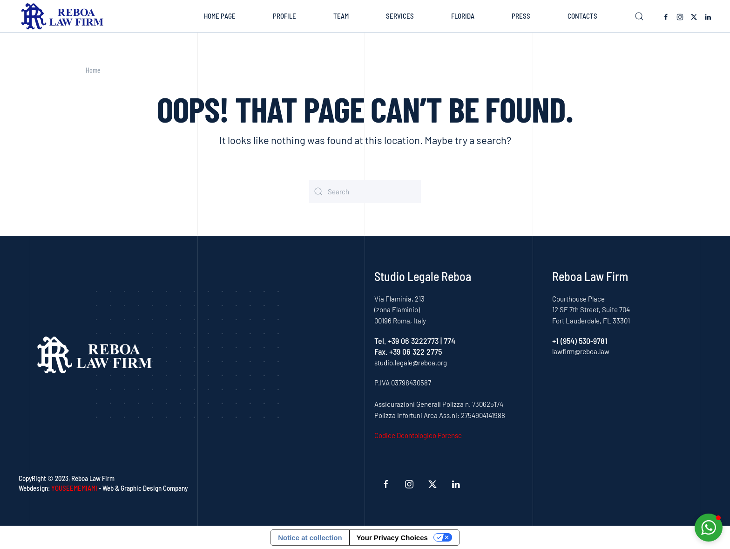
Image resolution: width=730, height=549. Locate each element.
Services (400, 16)
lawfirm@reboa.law (580, 351)
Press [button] (521, 16)
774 (449, 341)
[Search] (365, 191)
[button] (639, 16)
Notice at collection (310, 538)
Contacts (582, 16)
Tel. (381, 341)
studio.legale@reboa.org (410, 362)
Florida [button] (462, 16)
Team (341, 16)
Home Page (220, 16)
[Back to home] (64, 16)
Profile (284, 16)
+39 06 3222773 (413, 341)
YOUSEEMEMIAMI (74, 488)
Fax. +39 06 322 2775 (408, 351)
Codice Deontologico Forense (418, 435)
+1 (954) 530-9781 (580, 341)
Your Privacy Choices (392, 538)
